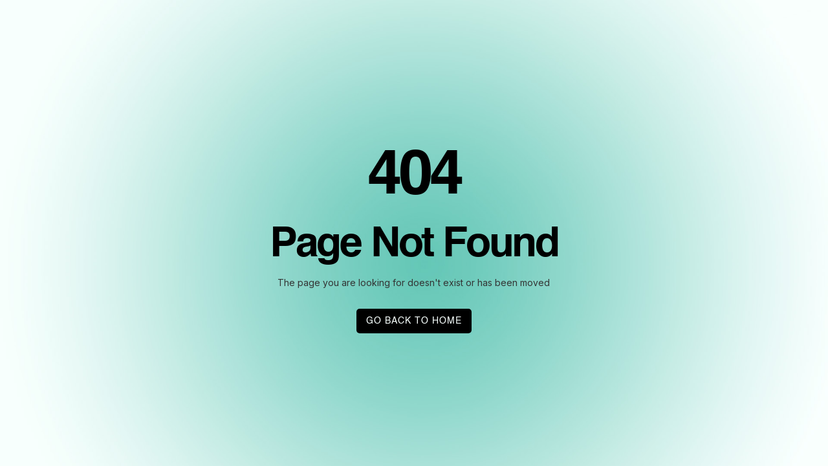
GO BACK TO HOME (414, 321)
